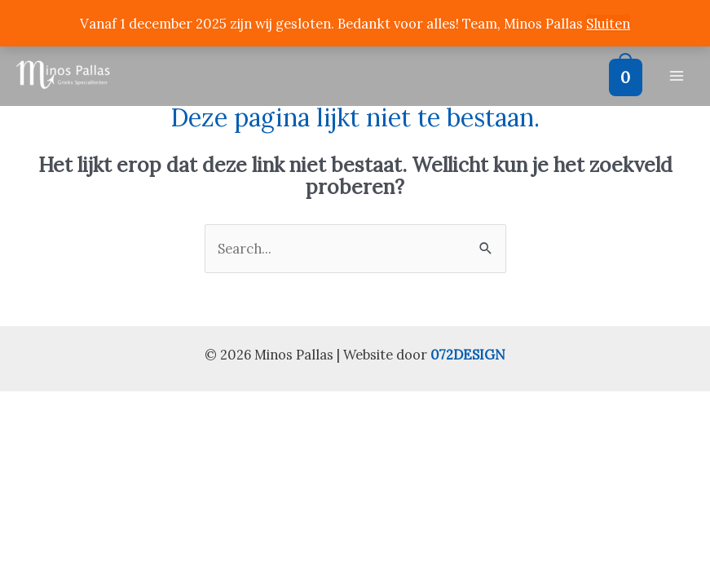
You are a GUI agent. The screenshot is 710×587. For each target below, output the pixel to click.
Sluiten (608, 23)
